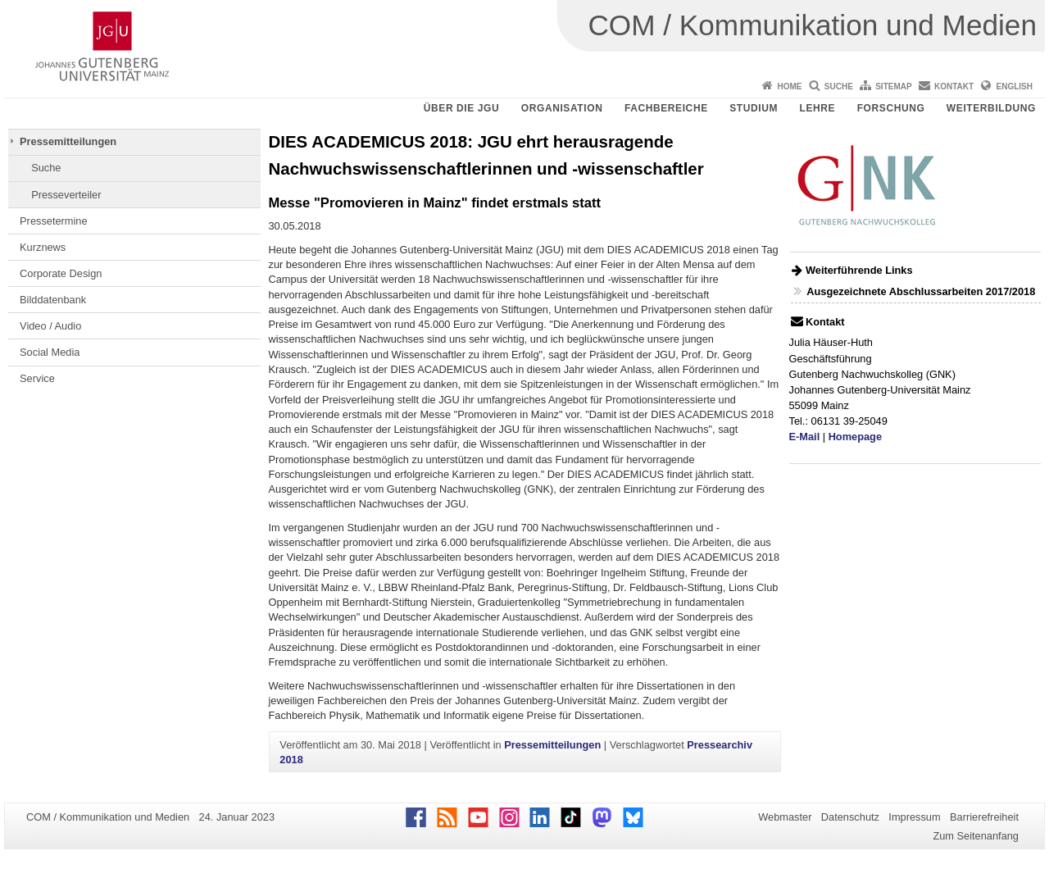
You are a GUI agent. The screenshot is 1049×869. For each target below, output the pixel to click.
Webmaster (784, 817)
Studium (753, 108)
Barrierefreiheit (984, 817)
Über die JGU (462, 108)
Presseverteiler (66, 195)
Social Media (49, 352)
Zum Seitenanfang (976, 836)
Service (37, 378)
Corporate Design (61, 273)
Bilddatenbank (53, 299)
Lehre (818, 108)
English (1015, 86)
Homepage (855, 436)
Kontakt (954, 86)
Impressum (914, 817)
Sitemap (893, 86)
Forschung (891, 108)
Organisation (562, 108)
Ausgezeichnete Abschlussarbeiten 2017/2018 (920, 291)
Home (789, 86)
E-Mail (804, 436)
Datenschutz (850, 817)
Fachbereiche (666, 108)
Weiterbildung (991, 108)
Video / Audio (50, 326)
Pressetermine (54, 221)
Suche (838, 86)
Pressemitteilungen (68, 141)
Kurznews (43, 247)
